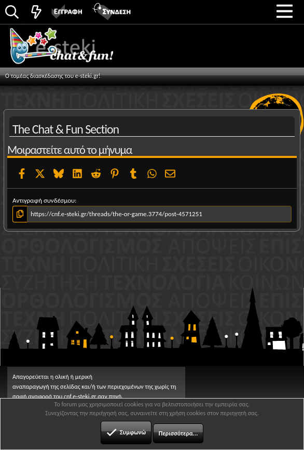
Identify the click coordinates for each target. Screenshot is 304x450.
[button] (284, 11)
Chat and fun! (73, 49)
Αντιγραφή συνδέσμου (43, 200)
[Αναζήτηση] (12, 12)
